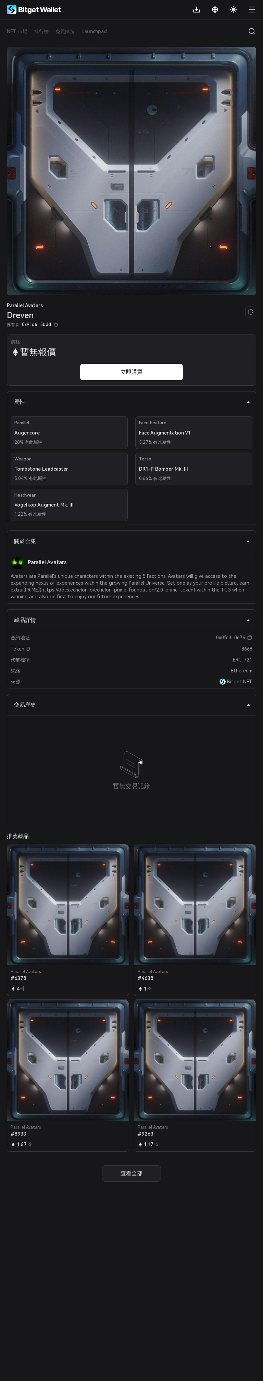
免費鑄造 (65, 31)
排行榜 (41, 31)
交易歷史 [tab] (132, 704)
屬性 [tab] (132, 402)
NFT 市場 (17, 31)
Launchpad (94, 31)
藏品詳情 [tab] (132, 620)
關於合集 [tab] (132, 541)
